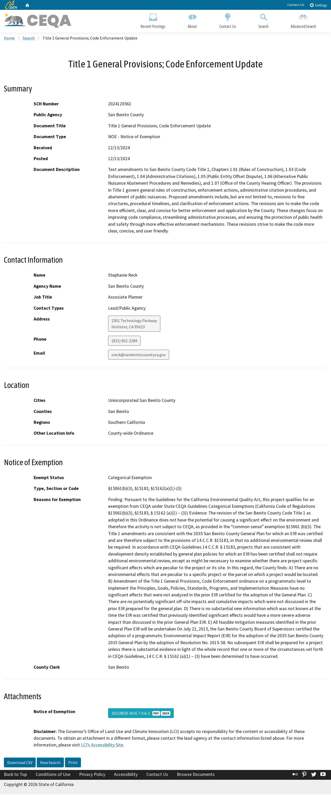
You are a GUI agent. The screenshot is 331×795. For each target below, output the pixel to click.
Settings (318, 5)
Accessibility (126, 775)
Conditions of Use (53, 775)
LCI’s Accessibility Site (102, 746)
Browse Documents (196, 775)
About (192, 20)
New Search (50, 763)
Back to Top (15, 775)
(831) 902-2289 (124, 341)
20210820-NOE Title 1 (140, 713)
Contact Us (295, 4)
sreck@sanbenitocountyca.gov (138, 355)
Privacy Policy (92, 775)
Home (9, 39)
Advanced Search (303, 20)
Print (73, 763)
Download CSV (19, 763)
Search (263, 20)
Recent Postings (153, 20)
